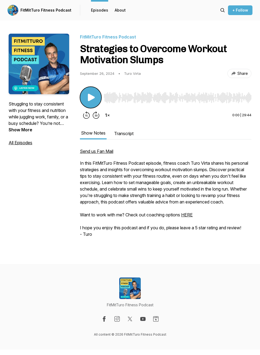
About (120, 10)
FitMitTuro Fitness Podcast (45, 10)
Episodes (99, 10)
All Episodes (20, 142)
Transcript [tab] (123, 133)
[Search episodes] (222, 10)
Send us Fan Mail (96, 151)
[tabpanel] (165, 195)
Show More (20, 129)
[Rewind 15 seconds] (86, 115)
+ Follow (240, 10)
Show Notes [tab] (93, 133)
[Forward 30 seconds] (96, 115)
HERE (187, 214)
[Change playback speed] (107, 115)
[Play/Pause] (90, 97)
